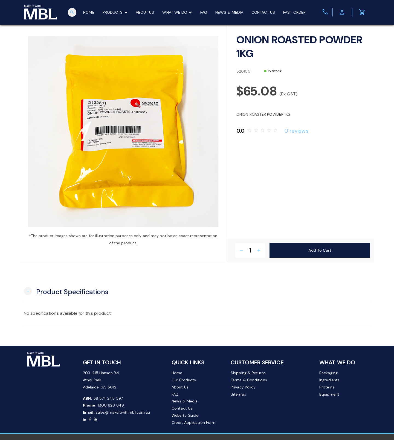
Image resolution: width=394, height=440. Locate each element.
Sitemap (238, 394)
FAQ (204, 12)
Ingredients (329, 379)
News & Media (185, 401)
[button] (66, 291)
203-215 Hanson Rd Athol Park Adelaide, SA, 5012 (101, 380)
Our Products (184, 379)
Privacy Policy (243, 387)
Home (177, 372)
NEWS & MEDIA (230, 12)
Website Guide (185, 415)
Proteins (326, 387)
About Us (180, 387)
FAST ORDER (295, 12)
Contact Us (182, 408)
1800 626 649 (111, 405)
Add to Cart (320, 250)
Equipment (329, 394)
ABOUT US (146, 12)
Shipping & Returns (248, 372)
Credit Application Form (193, 422)
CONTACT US (264, 12)
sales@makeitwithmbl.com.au (123, 412)
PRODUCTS (115, 12)
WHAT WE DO (178, 12)
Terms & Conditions (249, 379)
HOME (89, 12)
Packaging (328, 372)
